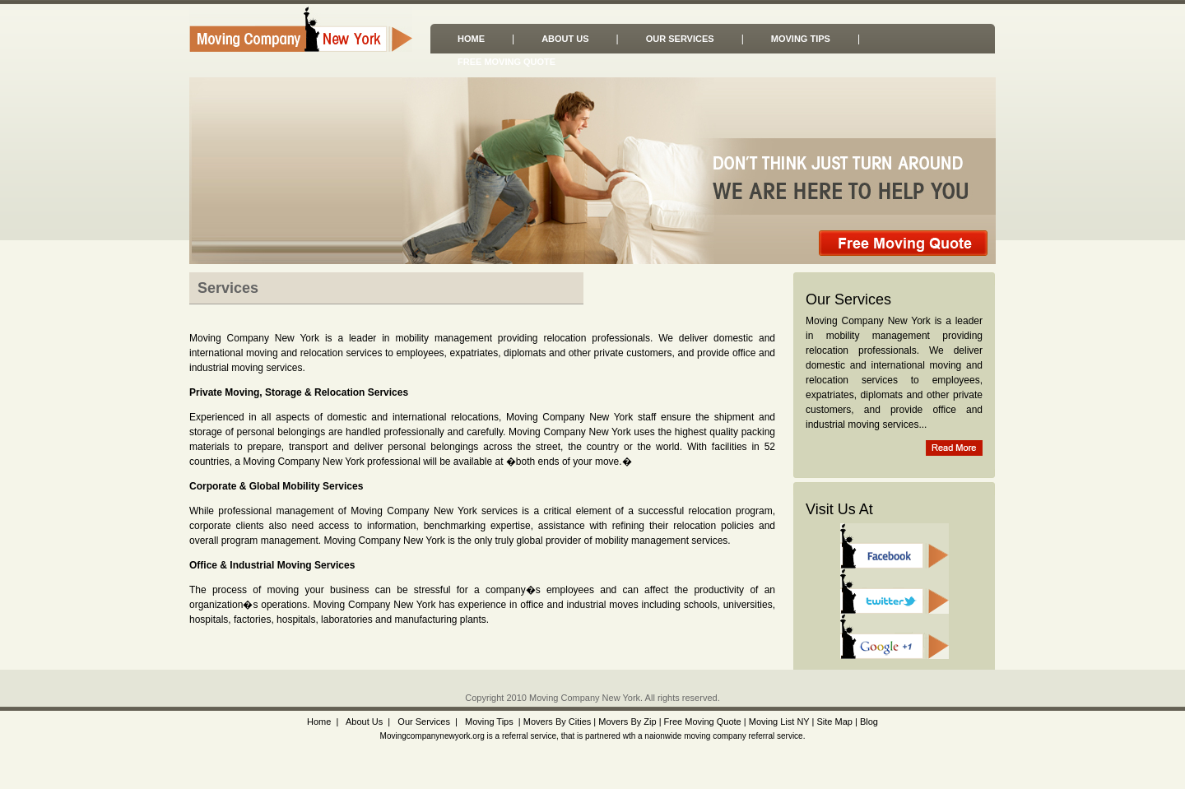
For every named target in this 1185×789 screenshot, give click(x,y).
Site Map (834, 721)
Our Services (680, 39)
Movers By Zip (627, 721)
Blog (869, 721)
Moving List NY (779, 721)
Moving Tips (800, 39)
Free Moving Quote (506, 62)
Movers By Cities (556, 721)
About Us (564, 39)
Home (471, 39)
